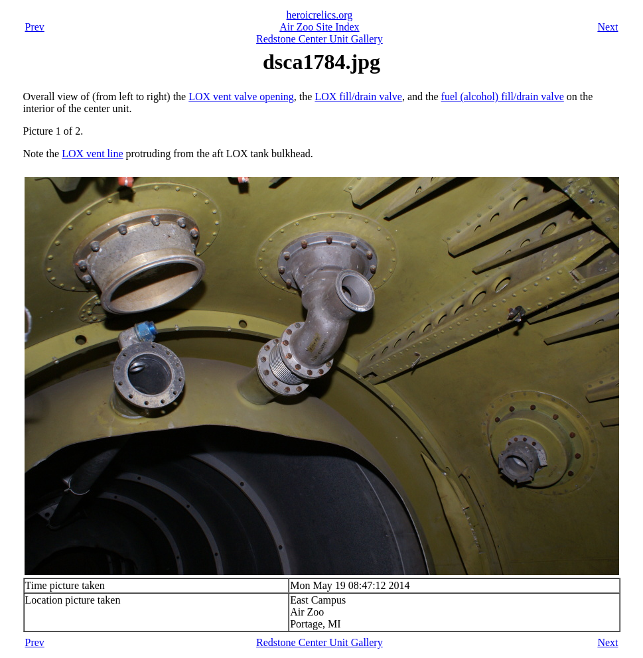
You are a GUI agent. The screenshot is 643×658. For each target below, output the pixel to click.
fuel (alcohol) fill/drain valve (502, 96)
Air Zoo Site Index (319, 27)
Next (607, 27)
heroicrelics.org (320, 15)
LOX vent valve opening (241, 96)
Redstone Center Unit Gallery (319, 38)
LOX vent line (92, 153)
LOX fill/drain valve (358, 96)
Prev (34, 27)
